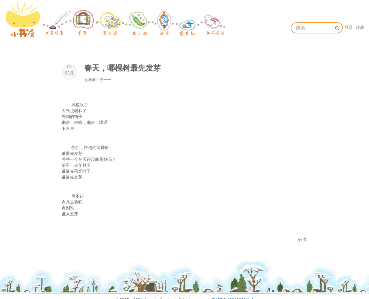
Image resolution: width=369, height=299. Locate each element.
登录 (349, 27)
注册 (360, 27)
